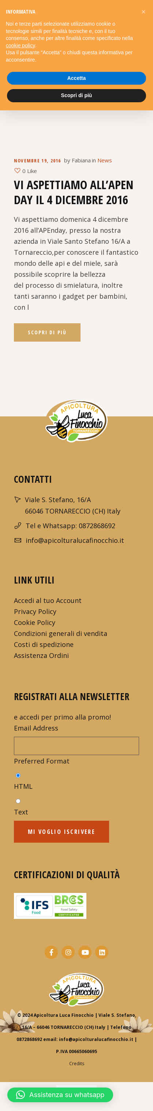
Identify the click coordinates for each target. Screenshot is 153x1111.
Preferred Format (42, 761)
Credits (76, 1063)
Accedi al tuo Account (48, 600)
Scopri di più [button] (76, 95)
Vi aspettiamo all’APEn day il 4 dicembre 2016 (73, 192)
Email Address (36, 728)
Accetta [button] (76, 78)
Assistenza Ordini (41, 655)
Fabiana (81, 160)
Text (21, 812)
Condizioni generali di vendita (60, 633)
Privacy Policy (35, 611)
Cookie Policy (34, 622)
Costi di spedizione (44, 644)
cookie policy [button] (20, 45)
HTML (23, 786)
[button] (60, 1095)
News (104, 160)
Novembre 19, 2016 (37, 160)
